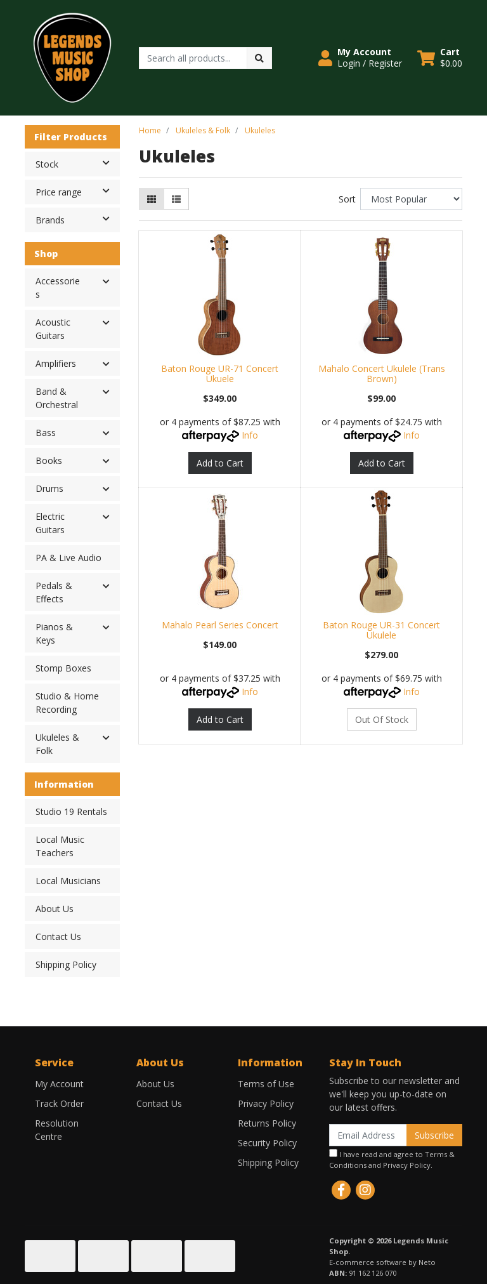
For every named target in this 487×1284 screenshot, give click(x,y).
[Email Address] (368, 1135)
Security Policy (267, 1143)
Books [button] (49, 460)
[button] (360, 57)
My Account (59, 1084)
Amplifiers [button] (56, 363)
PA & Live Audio (68, 558)
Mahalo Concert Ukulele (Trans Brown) (381, 373)
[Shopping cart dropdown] (439, 57)
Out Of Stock (381, 719)
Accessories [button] (58, 287)
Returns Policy (267, 1123)
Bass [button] (46, 433)
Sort (347, 199)
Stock (77, 163)
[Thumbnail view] (151, 199)
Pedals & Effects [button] (54, 592)
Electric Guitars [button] (50, 523)
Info (250, 435)
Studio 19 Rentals (71, 811)
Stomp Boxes (63, 668)
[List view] (176, 199)
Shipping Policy (66, 964)
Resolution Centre (57, 1129)
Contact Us (58, 936)
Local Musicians (68, 881)
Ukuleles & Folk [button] (57, 744)
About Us (55, 909)
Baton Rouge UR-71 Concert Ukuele (219, 373)
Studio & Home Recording (67, 702)
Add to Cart (220, 463)
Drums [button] (49, 488)
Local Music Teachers (60, 846)
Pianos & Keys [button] (54, 633)
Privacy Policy (266, 1103)
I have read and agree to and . (392, 1159)
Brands (77, 219)
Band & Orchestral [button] (57, 398)
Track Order (59, 1103)
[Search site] (259, 58)
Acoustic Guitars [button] (53, 328)
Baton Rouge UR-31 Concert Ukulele (381, 630)
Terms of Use (266, 1084)
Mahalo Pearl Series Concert (220, 625)
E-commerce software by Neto (382, 1262)
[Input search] (193, 58)
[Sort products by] (411, 199)
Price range (77, 191)
